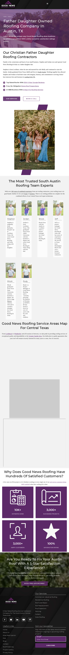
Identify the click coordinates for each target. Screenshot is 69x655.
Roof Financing (8, 647)
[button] (47, 3)
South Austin (42, 72)
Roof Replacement (41, 605)
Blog (4, 641)
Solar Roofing (40, 617)
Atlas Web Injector (9, 635)
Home (4, 16)
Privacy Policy (8, 652)
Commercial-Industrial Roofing (46, 597)
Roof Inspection (40, 608)
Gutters (37, 614)
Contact (5, 644)
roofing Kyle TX (30, 77)
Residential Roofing (42, 600)
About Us (6, 632)
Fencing (38, 611)
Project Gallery (8, 650)
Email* (39, 637)
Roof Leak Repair (41, 603)
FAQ (4, 638)
